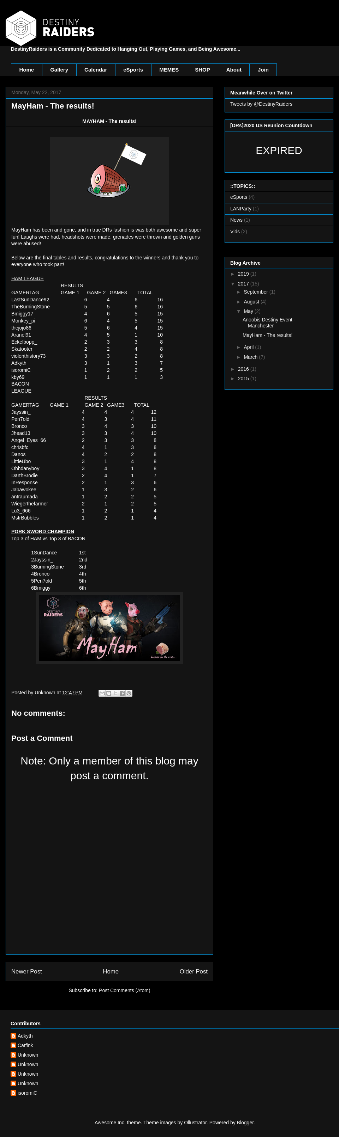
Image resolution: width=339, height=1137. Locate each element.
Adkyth (25, 1036)
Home (26, 70)
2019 (244, 274)
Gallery (59, 70)
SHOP (202, 70)
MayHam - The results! (267, 335)
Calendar (95, 70)
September (256, 292)
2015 (244, 378)
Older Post (194, 971)
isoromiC (27, 1093)
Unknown (28, 1055)
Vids (235, 231)
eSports (133, 70)
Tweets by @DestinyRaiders (261, 104)
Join (263, 70)
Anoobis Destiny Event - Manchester (269, 322)
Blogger (245, 1122)
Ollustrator (195, 1122)
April (249, 347)
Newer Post (26, 971)
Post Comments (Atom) (124, 990)
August (252, 302)
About (234, 70)
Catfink (25, 1045)
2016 (244, 369)
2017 (244, 284)
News (236, 220)
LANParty (240, 208)
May (249, 311)
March (251, 357)
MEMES (169, 70)
